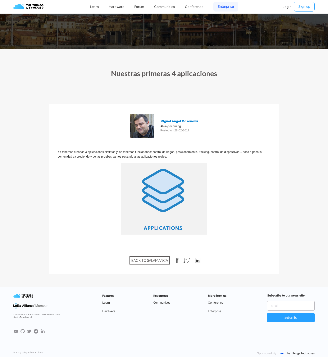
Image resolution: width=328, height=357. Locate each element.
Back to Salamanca (149, 260)
